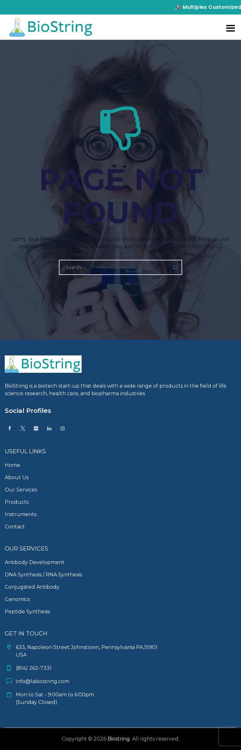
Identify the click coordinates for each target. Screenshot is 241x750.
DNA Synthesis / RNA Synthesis (43, 575)
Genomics (17, 599)
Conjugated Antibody (32, 587)
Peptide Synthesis (27, 612)
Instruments (20, 514)
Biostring (119, 739)
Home (12, 465)
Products (16, 502)
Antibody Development (35, 562)
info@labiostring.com (42, 681)
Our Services (21, 490)
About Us (16, 477)
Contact (15, 527)
